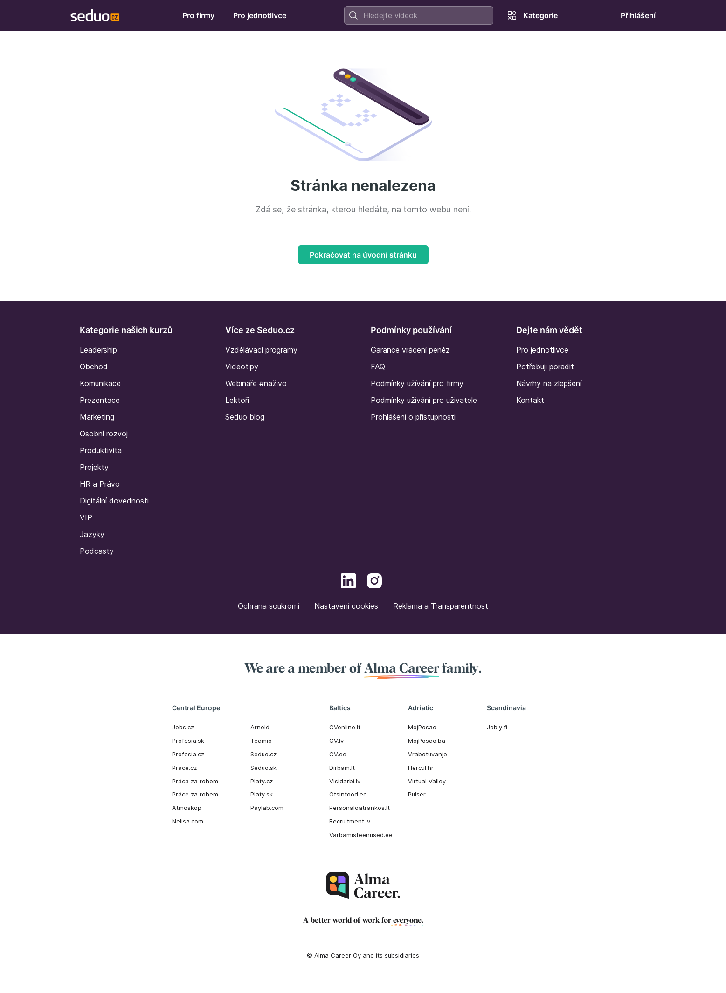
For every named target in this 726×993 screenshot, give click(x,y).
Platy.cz (261, 781)
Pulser (417, 794)
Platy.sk (261, 794)
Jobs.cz (183, 727)
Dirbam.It (342, 767)
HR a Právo (100, 484)
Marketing (97, 417)
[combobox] (418, 15)
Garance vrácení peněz (410, 349)
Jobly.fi (497, 727)
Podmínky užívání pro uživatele (424, 400)
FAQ (378, 366)
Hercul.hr (421, 767)
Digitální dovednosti (114, 500)
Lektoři (237, 400)
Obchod (94, 366)
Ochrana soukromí (268, 606)
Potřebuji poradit (545, 366)
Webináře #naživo (256, 383)
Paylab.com (266, 807)
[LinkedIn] (348, 582)
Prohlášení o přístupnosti (413, 417)
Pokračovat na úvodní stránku (363, 254)
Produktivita (101, 450)
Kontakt (530, 400)
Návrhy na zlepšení (548, 383)
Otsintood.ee (348, 794)
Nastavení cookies (346, 606)
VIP (86, 517)
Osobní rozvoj (104, 433)
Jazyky (92, 534)
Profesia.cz (188, 754)
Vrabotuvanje (427, 754)
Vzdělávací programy (261, 349)
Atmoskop (186, 807)
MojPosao (422, 727)
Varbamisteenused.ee (361, 834)
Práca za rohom (195, 781)
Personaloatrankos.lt (359, 807)
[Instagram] (374, 582)
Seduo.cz (263, 754)
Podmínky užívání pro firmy (417, 383)
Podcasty (97, 551)
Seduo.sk (263, 767)
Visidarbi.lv (344, 781)
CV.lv (336, 740)
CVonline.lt (344, 727)
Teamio (261, 740)
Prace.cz (184, 767)
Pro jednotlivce (542, 349)
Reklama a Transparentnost (440, 606)
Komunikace (100, 383)
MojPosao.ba (426, 740)
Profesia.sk (188, 740)
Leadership (98, 349)
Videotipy (241, 366)
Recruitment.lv (349, 821)
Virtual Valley (427, 781)
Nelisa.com (187, 821)
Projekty (94, 467)
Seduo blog (244, 417)
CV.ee (337, 754)
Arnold (260, 727)
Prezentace (100, 400)
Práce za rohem (195, 794)
